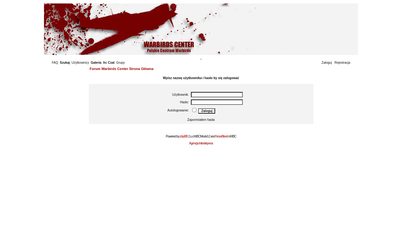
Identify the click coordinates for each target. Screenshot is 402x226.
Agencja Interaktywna (201, 143)
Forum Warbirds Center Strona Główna (122, 69)
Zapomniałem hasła (201, 119)
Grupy (120, 62)
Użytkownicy (80, 62)
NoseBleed (221, 136)
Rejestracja (342, 62)
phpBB (183, 136)
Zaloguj (327, 62)
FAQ (55, 62)
